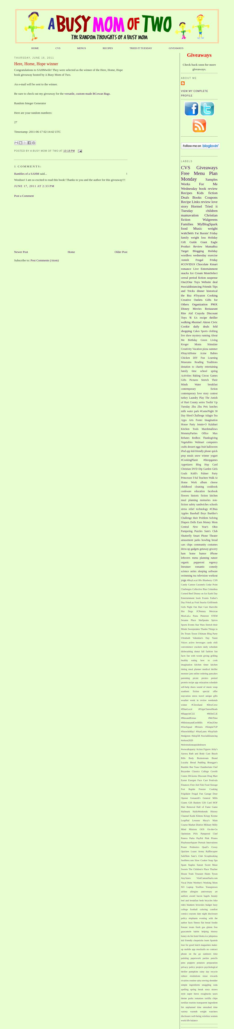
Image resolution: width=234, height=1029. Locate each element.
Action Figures (203, 749)
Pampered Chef (209, 833)
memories (205, 500)
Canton (191, 584)
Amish (185, 260)
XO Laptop (187, 887)
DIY (195, 357)
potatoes (201, 962)
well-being (196, 1016)
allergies (194, 891)
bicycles (209, 900)
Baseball (194, 513)
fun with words (194, 656)
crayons (192, 913)
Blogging (198, 251)
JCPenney (201, 611)
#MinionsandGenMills (191, 722)
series (193, 571)
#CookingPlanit (189, 460)
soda (215, 985)
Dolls (193, 522)
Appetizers (187, 464)
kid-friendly (197, 451)
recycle (214, 971)
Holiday (213, 251)
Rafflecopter (212, 851)
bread (215, 540)
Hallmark (185, 811)
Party (215, 473)
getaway (204, 549)
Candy (184, 584)
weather (185, 700)
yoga (183, 580)
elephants (193, 918)
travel (201, 696)
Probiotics (194, 847)
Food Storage (211, 785)
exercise (213, 255)
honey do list (187, 936)
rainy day (204, 971)
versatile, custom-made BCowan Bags (87, 93)
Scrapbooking (211, 856)
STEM (214, 616)
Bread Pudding (197, 762)
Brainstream (203, 758)
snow (197, 455)
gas (203, 927)
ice (206, 936)
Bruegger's (212, 762)
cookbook (212, 486)
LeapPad (185, 820)
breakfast (213, 384)
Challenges (186, 589)
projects (199, 967)
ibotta (202, 936)
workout (213, 575)
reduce (184, 976)
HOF (215, 802)
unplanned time (193, 1007)
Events (205, 598)
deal (215, 282)
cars (183, 544)
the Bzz (186, 295)
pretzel (214, 678)
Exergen (192, 780)
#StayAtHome (188, 353)
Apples (185, 513)
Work (194, 482)
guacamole (186, 931)
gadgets (195, 549)
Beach (215, 753)
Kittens (199, 816)
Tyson (194, 633)
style (183, 994)
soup (215, 687)
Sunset (200, 865)
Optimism (186, 833)
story (207, 989)
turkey (184, 397)
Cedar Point (212, 584)
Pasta (195, 616)
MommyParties (189, 433)
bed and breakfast (189, 900)
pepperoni (199, 562)
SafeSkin (185, 856)
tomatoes (199, 998)
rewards (214, 976)
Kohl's (194, 473)
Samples (211, 179)
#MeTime (213, 718)
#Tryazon (199, 295)
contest (214, 393)
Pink (207, 838)
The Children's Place (199, 869)
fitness (197, 922)
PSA (195, 833)
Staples (191, 865)
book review (208, 188)
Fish (202, 785)
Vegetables (187, 442)
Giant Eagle (209, 242)
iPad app (185, 451)
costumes (213, 544)
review (205, 202)
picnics (205, 678)
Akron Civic (210, 322)
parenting (185, 678)
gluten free (212, 927)
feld (215, 326)
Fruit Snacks (200, 602)
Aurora (184, 753)
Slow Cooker (201, 860)
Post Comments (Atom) (45, 260)
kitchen (214, 495)
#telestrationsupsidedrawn (193, 744)
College (205, 771)
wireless (206, 1016)
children (212, 211)
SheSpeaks (204, 620)
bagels (207, 896)
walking (186, 322)
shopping (186, 331)
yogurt (214, 455)
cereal (184, 277)
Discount (212, 313)
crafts (184, 446)
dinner (200, 291)
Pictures (193, 380)
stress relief (187, 509)
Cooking (212, 295)
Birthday (192, 340)
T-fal (195, 477)
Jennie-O (202, 424)
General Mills (210, 798)
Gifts (183, 380)
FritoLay (190, 602)
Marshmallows (210, 429)
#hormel (196, 322)
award (192, 896)
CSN (215, 580)
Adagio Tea (211, 415)
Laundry (193, 397)
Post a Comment (24, 195)
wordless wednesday (193, 255)
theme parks (187, 998)
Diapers (185, 522)
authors (184, 896)
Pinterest (204, 616)
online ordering (201, 673)
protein (184, 682)
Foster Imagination (207, 420)
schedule (213, 682)
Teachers (203, 477)
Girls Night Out (189, 607)
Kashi (192, 816)
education (199, 491)
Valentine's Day (201, 638)
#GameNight (207, 411)
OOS (202, 829)
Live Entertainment (205, 268)
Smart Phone (200, 535)
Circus (205, 375)
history (214, 931)
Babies (214, 353)
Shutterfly (186, 535)
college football (189, 909)
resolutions (195, 976)
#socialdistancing (191, 286)
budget (208, 905)
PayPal (200, 838)
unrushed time (210, 1007)
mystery (196, 335)
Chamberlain (206, 767)
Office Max (210, 433)
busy (215, 905)
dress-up (185, 549)
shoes (193, 687)
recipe (203, 317)
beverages (200, 642)
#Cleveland (196, 705)
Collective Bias (199, 589)
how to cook (209, 660)
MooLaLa (186, 616)
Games (214, 375)
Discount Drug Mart (208, 776)
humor (202, 553)
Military (208, 825)
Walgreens (210, 219)
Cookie (185, 326)
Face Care (202, 780)
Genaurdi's (195, 798)
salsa (199, 980)
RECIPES (108, 48)
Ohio (215, 526)
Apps (184, 420)
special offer (210, 691)
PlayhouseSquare (189, 842)
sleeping (202, 571)
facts (190, 922)
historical (212, 291)
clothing (213, 331)
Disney (185, 308)
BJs (200, 580)
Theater (213, 535)
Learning (213, 357)
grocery (213, 549)
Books (197, 197)
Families (187, 224)
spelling (185, 989)
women (214, 1016)
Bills (183, 758)
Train (191, 874)
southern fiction (190, 691)
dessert (191, 446)
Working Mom (210, 882)
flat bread (205, 922)
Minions (193, 829)
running (206, 335)
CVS (58, 48)
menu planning (200, 557)
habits (196, 931)
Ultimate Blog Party (208, 633)
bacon (199, 896)
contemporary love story (195, 393)
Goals (184, 473)
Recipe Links (190, 202)
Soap (210, 860)
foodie (214, 922)
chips (189, 544)
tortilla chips (211, 998)
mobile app (189, 949)
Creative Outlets (191, 299)
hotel (196, 936)
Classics (196, 771)
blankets (191, 905)
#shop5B (195, 736)
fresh (198, 927)
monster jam (187, 673)
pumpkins (193, 971)
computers (212, 442)
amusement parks (190, 540)
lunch (197, 945)
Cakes (196, 331)
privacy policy (188, 967)
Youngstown (212, 887)
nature (214, 557)
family (185, 237)
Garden (207, 469)
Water (198, 384)
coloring (204, 909)
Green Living (209, 340)
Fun (203, 357)
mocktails (200, 949)
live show (186, 335)
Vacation (197, 349)
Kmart (214, 264)
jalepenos (213, 936)
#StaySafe (213, 731)
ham (183, 553)
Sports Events (187, 625)
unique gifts (211, 696)
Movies (197, 308)
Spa (216, 860)
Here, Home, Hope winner (36, 64)
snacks (185, 273)
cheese (214, 482)
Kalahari (213, 424)
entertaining (211, 366)
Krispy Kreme (211, 816)
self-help (185, 687)
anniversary (206, 891)
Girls (215, 469)
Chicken (185, 357)
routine (192, 980)
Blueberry (207, 580)
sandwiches (202, 504)
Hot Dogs (187, 611)
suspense (212, 277)
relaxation (204, 682)
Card (215, 464)
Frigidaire (185, 794)
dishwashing (187, 651)
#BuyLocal (192, 580)
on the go (195, 954)
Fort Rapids (188, 789)
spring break (196, 989)
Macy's (206, 820)
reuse (205, 976)
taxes (215, 994)
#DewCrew (212, 705)
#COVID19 (188, 264)
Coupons (211, 197)
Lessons (196, 820)
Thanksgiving (210, 438)
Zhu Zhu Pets (199, 406)
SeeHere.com (187, 860)
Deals (185, 197)
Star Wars (200, 625)
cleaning (199, 486)
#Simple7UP (211, 727)
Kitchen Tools (190, 429)
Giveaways (207, 167)
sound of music (204, 687)
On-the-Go (212, 829)
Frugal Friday (206, 260)
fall (203, 651)
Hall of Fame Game (207, 807)
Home (71, 252)
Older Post (121, 252)
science (185, 571)
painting (185, 958)
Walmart (199, 442)
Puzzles (198, 531)
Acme (203, 353)
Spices (214, 620)
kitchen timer (201, 664)
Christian (186, 469)
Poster (184, 847)
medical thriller (210, 669)
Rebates (185, 438)
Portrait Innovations (208, 842)
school (203, 371)
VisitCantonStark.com (207, 878)
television (202, 575)
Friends (206, 286)
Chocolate (202, 264)
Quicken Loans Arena (192, 851)
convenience (187, 647)
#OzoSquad (186, 727)
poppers (191, 962)
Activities (186, 375)
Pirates (214, 838)
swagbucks (206, 994)
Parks (191, 838)
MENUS (81, 48)
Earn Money (204, 522)
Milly (215, 825)
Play (201, 397)
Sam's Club (211, 531)
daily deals (201, 326)
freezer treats (187, 927)
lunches (213, 406)
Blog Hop (202, 464)
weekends (213, 700)
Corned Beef (187, 593)
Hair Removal (188, 807)
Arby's (214, 749)
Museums (186, 362)
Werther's (197, 882)
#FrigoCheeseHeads (208, 709)
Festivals (213, 780)
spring (214, 371)
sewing (205, 980)
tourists (192, 1002)
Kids (200, 193)
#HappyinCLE (188, 713)
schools (214, 504)
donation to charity (192, 366)
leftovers (185, 557)
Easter (184, 780)
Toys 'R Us (189, 317)
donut (197, 651)
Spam (183, 865)
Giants (184, 802)
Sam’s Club (197, 856)
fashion (209, 651)
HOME (35, 48)
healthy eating (189, 660)
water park (193, 411)
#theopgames (210, 460)
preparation (212, 962)
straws (214, 989)
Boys (203, 513)
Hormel (196, 206)
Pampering (187, 531)
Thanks (204, 629)
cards (209, 642)
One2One (186, 282)
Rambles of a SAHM (26, 173)
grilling (214, 656)
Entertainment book (191, 598)
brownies (200, 905)
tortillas (184, 1002)
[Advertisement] (37, 223)
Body (191, 758)
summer (213, 349)
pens (183, 962)
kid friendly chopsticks (192, 940)
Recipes (186, 193)
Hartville (213, 607)
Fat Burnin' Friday (206, 233)
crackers (198, 647)
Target (185, 251)
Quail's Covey (210, 847)
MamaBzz (211, 246)
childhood (186, 486)
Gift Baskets (194, 802)
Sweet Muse (211, 865)
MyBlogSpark (207, 224)
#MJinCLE (212, 713)
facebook (213, 491)
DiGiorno (192, 776)
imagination (186, 664)
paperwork (196, 958)
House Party (188, 424)
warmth (193, 1011)
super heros (193, 994)
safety (192, 504)
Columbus (213, 589)
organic (185, 562)
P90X (214, 304)
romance (186, 268)
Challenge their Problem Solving (199, 518)
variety (184, 1011)
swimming (186, 575)
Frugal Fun (197, 794)
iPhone (214, 553)
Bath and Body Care (199, 753)
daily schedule (210, 647)
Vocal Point (186, 882)
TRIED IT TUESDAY (141, 48)
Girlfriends (212, 602)
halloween (212, 446)
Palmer (204, 473)
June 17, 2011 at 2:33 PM (34, 186)
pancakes (213, 673)
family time (189, 371)
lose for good (187, 945)
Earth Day (213, 593)
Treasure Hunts (202, 874)
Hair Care (203, 607)
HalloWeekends (200, 811)
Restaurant (211, 308)
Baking (196, 375)
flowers (185, 495)
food (184, 228)
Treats (188, 633)
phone (207, 451)
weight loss (198, 237)
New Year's (200, 526)
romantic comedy (206, 566)
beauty (214, 896)
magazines (206, 945)
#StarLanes (201, 731)
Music (197, 228)
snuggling (206, 985)
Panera (184, 838)
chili (215, 642)
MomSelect (211, 273)
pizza (205, 349)
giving (206, 656)
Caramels (200, 584)
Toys (197, 282)
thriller (214, 317)
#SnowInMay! (188, 731)
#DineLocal (186, 709)
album (203, 482)
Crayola (199, 313)
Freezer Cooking (208, 789)
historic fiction (199, 495)
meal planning (189, 500)
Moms (197, 344)
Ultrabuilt (185, 638)
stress (194, 696)
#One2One (212, 722)
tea (195, 575)
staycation (186, 696)
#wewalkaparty (188, 749)
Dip (200, 469)
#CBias (214, 509)
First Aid (194, 785)
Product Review (191, 246)
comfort (214, 909)
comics (184, 913)
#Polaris (199, 727)
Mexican (213, 611)
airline (184, 891)
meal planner (194, 669)
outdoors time (210, 954)
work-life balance (189, 1020)
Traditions (212, 362)
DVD (194, 469)
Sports (204, 331)
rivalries (185, 980)
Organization (200, 304)
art (216, 891)
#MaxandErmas (188, 718)
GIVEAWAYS (176, 48)
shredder (213, 980)
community (200, 544)
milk (183, 411)
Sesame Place (188, 620)
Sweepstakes (194, 629)
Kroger (185, 344)
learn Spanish (211, 940)
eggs (198, 446)
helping (205, 931)
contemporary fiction (199, 388)
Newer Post (21, 252)
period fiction (197, 277)
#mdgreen (186, 736)
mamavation (190, 215)
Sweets (184, 869)
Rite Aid (187, 313)
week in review (198, 700)
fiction (213, 193)
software (213, 571)
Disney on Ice (200, 593)
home (192, 553)
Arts (191, 420)
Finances (185, 785)
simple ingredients (190, 985)
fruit (203, 446)
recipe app (193, 682)
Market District (195, 825)
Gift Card (207, 802)
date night (202, 913)
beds (201, 900)
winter (184, 705)
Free (185, 173)
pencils (214, 958)
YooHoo (200, 887)
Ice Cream (196, 273)
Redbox (196, 438)
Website (206, 282)
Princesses (186, 477)
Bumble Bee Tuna (190, 767)
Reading (198, 362)
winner (205, 455)
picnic (196, 678)
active (191, 642)
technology (202, 509)
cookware (186, 491)
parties (206, 958)
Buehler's (212, 513)
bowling (206, 540)
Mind (183, 829)
